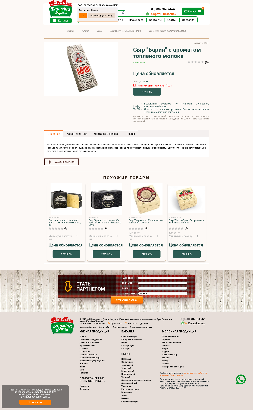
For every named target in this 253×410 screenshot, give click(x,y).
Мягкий (125, 398)
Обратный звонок (162, 13)
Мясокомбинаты (88, 327)
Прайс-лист (137, 20)
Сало (82, 369)
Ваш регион (128, 293)
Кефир (165, 360)
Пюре (124, 342)
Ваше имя (127, 278)
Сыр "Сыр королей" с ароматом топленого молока (146, 221)
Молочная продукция (179, 331)
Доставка (189, 20)
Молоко (166, 357)
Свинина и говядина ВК (91, 339)
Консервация (127, 345)
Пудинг (165, 351)
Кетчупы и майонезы (131, 339)
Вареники (84, 389)
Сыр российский (129, 383)
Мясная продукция (94, 331)
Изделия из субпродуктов (92, 360)
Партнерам (99, 323)
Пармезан (126, 359)
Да (84, 15)
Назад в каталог (64, 162)
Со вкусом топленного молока (136, 380)
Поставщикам (120, 327)
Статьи (173, 20)
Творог (165, 348)
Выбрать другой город (103, 15)
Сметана (166, 345)
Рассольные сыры (130, 389)
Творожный (127, 365)
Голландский (127, 371)
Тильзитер (126, 386)
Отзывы (130, 134)
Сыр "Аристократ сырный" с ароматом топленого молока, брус (105, 223)
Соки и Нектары (129, 336)
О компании (85, 323)
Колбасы (84, 336)
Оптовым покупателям (141, 327)
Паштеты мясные (88, 354)
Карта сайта (104, 327)
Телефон (127, 283)
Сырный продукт (129, 401)
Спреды (166, 339)
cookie (47, 392)
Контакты (156, 20)
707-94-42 (192, 318)
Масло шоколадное (171, 342)
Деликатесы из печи (89, 342)
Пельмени (84, 386)
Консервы (126, 348)
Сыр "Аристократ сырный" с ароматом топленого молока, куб (65, 223)
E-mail (125, 288)
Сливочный (127, 362)
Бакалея (127, 331)
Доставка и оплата (106, 134)
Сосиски (84, 348)
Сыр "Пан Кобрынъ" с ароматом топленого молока (186, 221)
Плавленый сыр (169, 354)
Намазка (84, 372)
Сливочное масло (170, 336)
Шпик (82, 366)
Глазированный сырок (173, 366)
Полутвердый (128, 374)
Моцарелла (126, 392)
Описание (54, 134)
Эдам (124, 395)
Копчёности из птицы (90, 357)
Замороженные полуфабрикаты (92, 379)
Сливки (165, 363)
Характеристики (77, 134)
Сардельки (85, 351)
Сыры (125, 354)
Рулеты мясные (87, 345)
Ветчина (83, 363)
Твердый (125, 377)
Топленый (126, 368)
